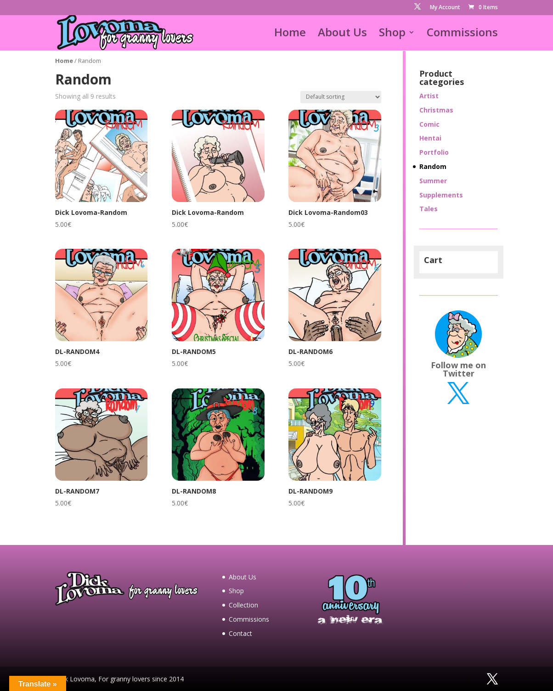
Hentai (430, 138)
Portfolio (434, 152)
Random (432, 166)
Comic (429, 124)
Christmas (436, 110)
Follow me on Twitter (458, 369)
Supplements (441, 195)
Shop (392, 34)
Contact (240, 633)
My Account (445, 8)
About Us (342, 34)
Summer (433, 180)
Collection (243, 605)
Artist (429, 95)
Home (290, 34)
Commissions (462, 34)
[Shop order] (340, 97)
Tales (428, 208)
